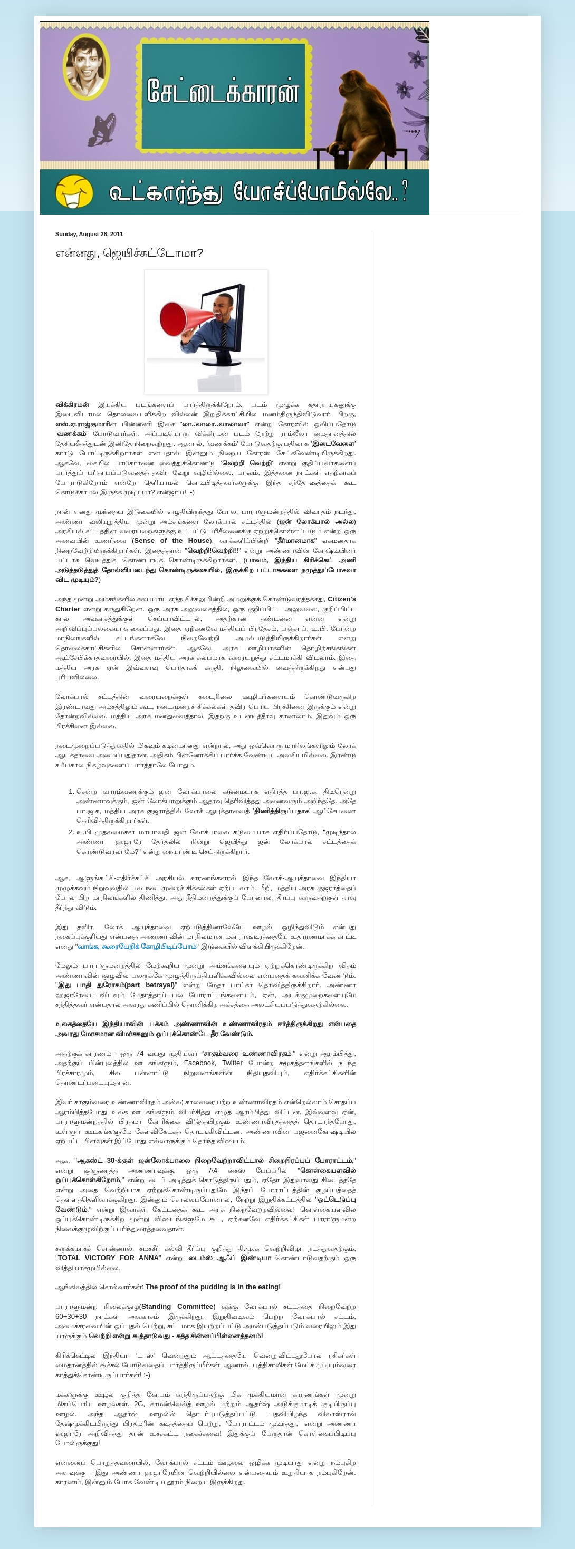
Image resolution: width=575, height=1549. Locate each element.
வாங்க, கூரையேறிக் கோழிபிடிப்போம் (137, 946)
